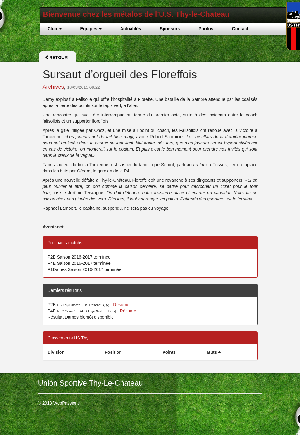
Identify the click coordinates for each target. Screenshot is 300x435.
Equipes (91, 28)
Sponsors (170, 28)
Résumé (121, 304)
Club (55, 28)
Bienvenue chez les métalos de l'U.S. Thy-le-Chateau (136, 14)
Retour (56, 57)
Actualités (130, 28)
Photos (205, 28)
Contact (240, 28)
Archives (53, 87)
